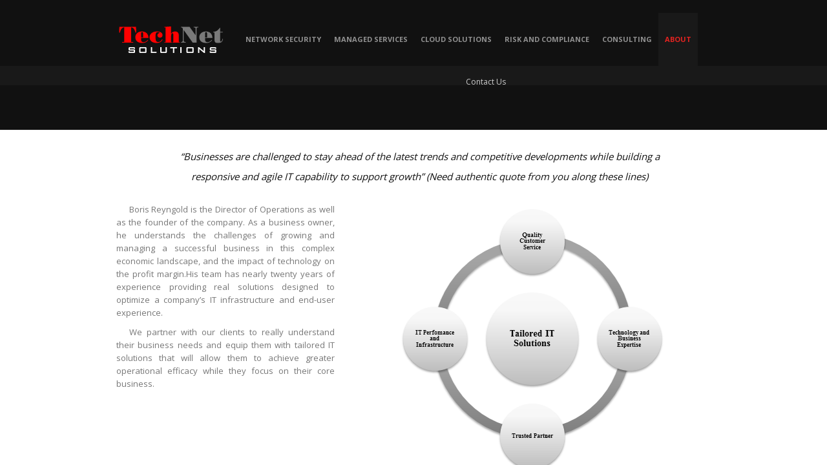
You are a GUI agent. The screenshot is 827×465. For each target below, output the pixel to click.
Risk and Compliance (547, 39)
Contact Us (486, 81)
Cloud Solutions (456, 39)
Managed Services (371, 39)
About (678, 39)
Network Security (283, 39)
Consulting (627, 39)
